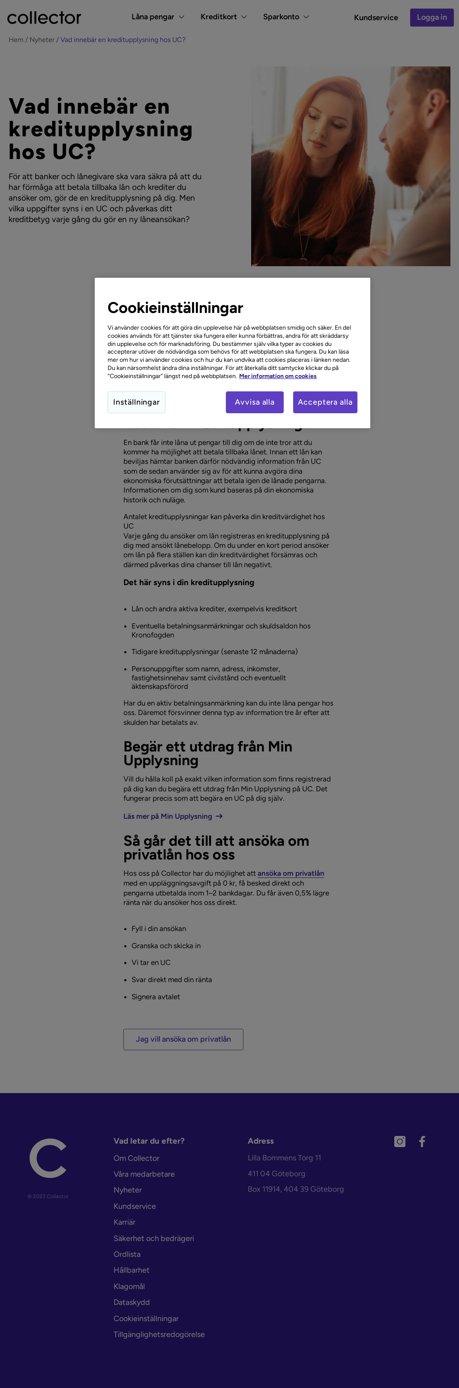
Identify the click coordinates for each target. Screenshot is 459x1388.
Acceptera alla (325, 402)
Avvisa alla (255, 402)
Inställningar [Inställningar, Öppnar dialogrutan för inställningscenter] (136, 402)
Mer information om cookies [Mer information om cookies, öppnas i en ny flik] (278, 376)
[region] (232, 353)
